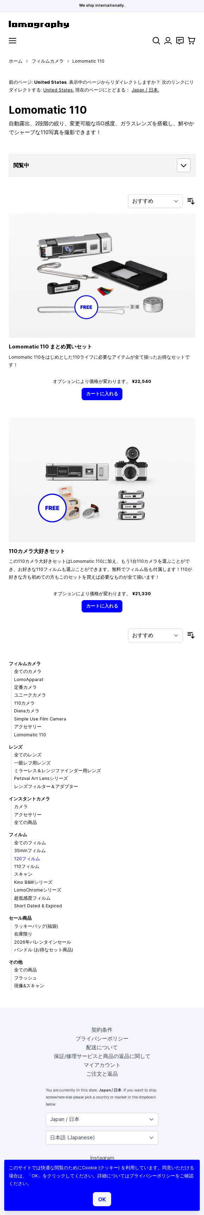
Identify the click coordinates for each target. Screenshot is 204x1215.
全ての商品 (25, 822)
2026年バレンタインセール (42, 942)
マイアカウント (102, 1065)
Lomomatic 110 (30, 734)
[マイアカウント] (168, 40)
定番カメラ (25, 687)
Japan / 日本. (145, 90)
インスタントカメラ (29, 798)
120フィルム (27, 858)
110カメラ (24, 703)
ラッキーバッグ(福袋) (36, 926)
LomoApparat (28, 679)
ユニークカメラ (30, 695)
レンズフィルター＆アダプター (46, 786)
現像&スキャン (29, 985)
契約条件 (102, 1029)
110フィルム (26, 866)
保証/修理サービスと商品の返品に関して (102, 1056)
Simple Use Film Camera (40, 719)
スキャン (23, 874)
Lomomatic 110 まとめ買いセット (50, 346)
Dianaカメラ (26, 710)
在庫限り (23, 934)
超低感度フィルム (32, 898)
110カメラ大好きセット (37, 551)
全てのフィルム (30, 842)
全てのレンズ (28, 754)
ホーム (16, 61)
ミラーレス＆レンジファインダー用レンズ (57, 770)
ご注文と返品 (102, 1073)
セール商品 (20, 918)
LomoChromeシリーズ (37, 890)
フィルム (18, 834)
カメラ (21, 806)
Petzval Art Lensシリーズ (41, 778)
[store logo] (102, 24)
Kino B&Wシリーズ (33, 882)
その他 (16, 962)
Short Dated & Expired (38, 905)
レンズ (16, 747)
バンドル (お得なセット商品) (43, 949)
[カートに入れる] (102, 394)
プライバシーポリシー (102, 1038)
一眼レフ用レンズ (32, 763)
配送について (102, 1047)
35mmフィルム (30, 850)
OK (102, 1199)
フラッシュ (25, 978)
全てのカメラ (28, 671)
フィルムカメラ (48, 61)
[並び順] (155, 201)
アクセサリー (28, 726)
